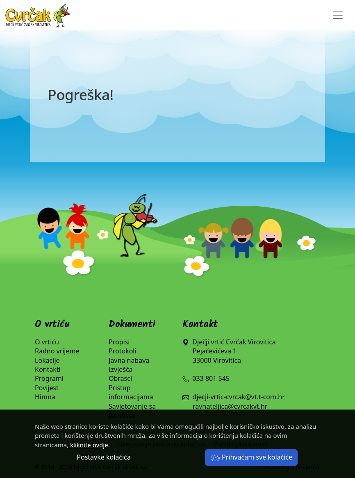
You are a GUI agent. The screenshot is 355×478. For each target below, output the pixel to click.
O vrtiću (47, 341)
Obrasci (120, 378)
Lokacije (47, 360)
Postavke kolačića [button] (103, 457)
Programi (49, 378)
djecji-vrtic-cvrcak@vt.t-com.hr (238, 396)
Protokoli (123, 350)
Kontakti (48, 369)
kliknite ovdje (89, 445)
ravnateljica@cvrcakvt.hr (230, 406)
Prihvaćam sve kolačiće (251, 457)
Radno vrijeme (57, 350)
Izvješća (121, 369)
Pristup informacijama (131, 392)
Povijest (47, 387)
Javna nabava (129, 360)
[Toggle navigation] (337, 15)
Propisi (119, 341)
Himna (45, 396)
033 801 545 (206, 378)
